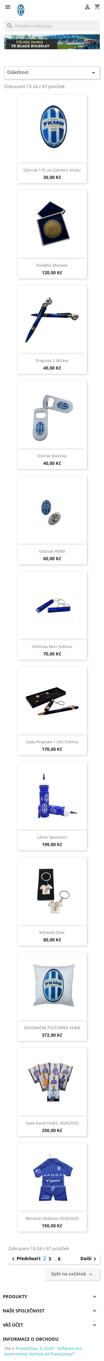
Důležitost (52, 72)
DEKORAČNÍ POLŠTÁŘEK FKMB (52, 1027)
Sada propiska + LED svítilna (52, 741)
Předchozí (24, 1259)
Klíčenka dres (52, 932)
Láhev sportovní (52, 837)
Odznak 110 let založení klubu (52, 170)
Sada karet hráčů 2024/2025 (52, 1123)
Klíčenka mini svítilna (52, 646)
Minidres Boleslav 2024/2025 (52, 1218)
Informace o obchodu (31, 1339)
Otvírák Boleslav (52, 455)
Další (89, 1259)
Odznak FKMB (52, 551)
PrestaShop (26, 1348)
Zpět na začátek (72, 1274)
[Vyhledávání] (52, 25)
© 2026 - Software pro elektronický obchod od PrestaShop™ (43, 1351)
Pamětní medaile (52, 265)
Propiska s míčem (52, 360)
